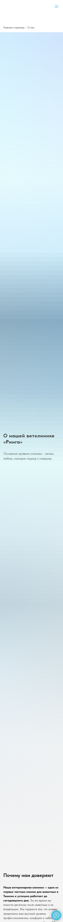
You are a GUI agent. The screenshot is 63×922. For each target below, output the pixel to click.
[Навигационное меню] (56, 6)
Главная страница (13, 27)
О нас (30, 27)
